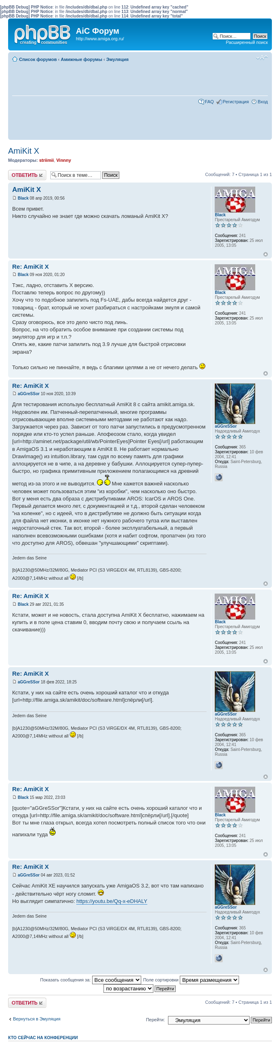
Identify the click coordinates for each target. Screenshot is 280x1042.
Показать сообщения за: (90, 979)
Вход (263, 101)
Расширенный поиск (247, 42)
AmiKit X (23, 150)
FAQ (209, 101)
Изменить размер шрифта (262, 57)
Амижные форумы (81, 59)
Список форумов (38, 59)
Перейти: (155, 1019)
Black (23, 198)
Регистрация (236, 101)
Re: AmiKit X (30, 266)
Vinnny (63, 160)
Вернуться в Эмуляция (36, 1018)
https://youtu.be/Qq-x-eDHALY (111, 901)
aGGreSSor (29, 394)
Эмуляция (117, 59)
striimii (46, 160)
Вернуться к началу (265, 254)
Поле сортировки (191, 979)
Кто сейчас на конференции (43, 1037)
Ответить (27, 175)
